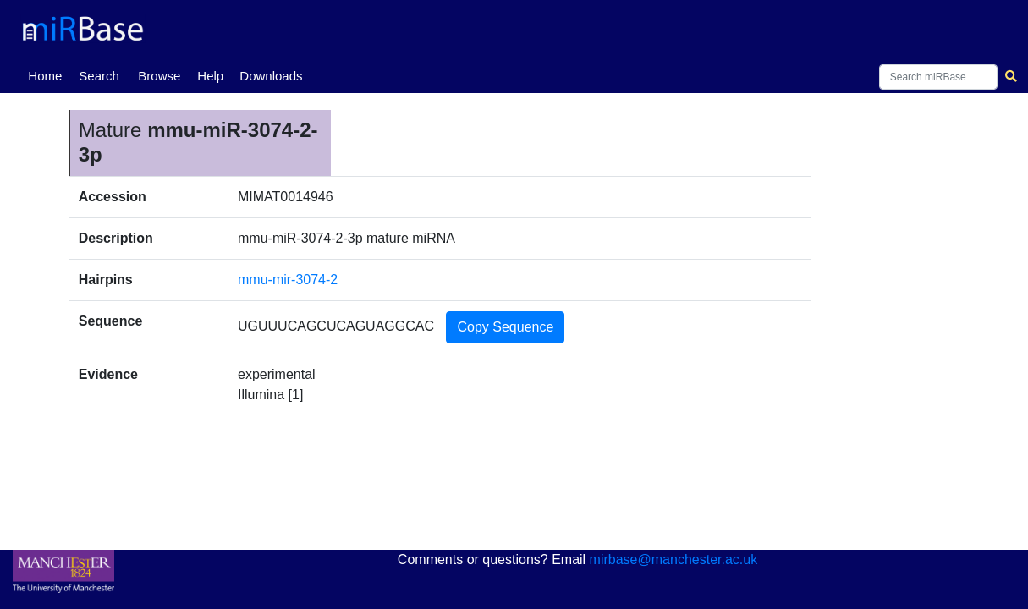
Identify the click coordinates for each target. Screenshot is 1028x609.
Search (99, 76)
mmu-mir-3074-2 (288, 279)
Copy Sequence (505, 327)
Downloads (270, 76)
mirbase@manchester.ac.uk (674, 559)
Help (210, 76)
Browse (159, 76)
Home (48, 74)
